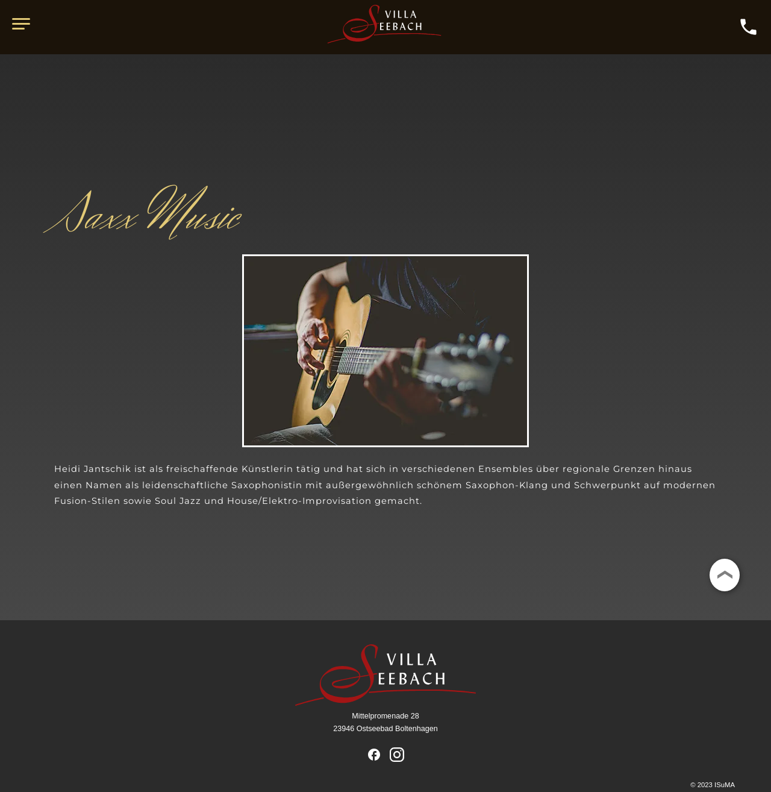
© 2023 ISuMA (712, 784)
